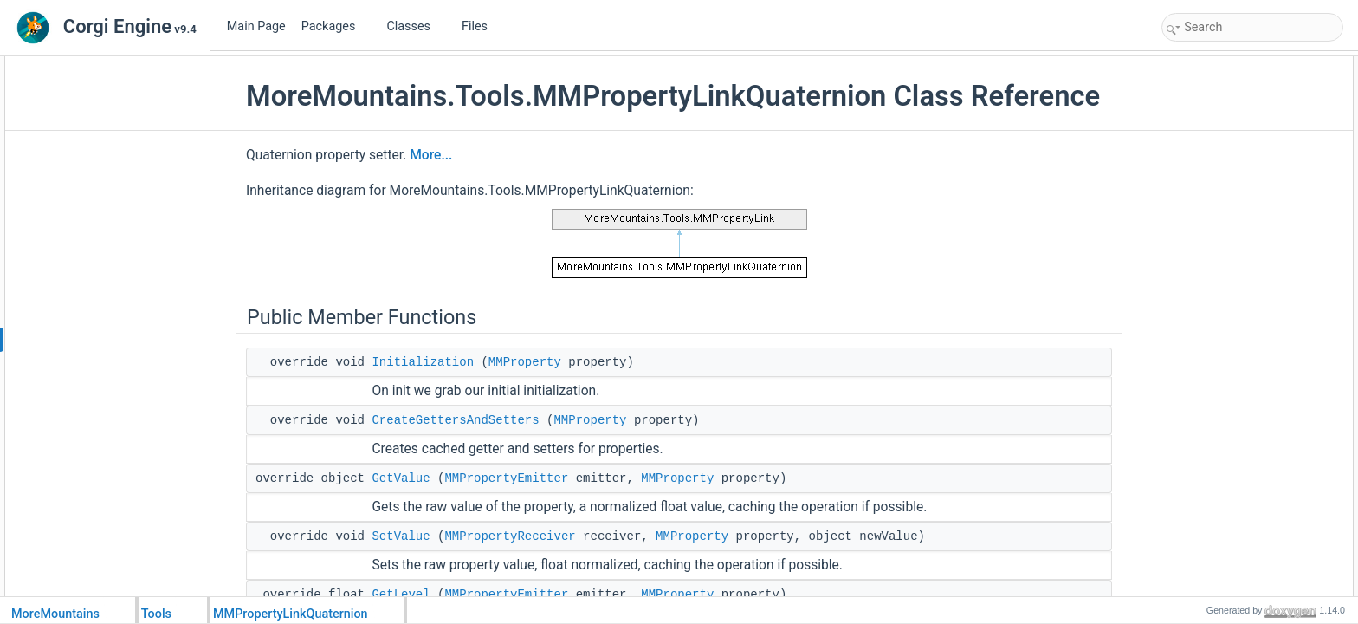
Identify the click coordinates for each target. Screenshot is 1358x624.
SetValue (401, 536)
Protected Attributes (1212, 314)
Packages (335, 26)
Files (481, 26)
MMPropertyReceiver (509, 536)
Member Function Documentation (1243, 390)
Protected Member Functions (1233, 256)
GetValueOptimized (1225, 276)
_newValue (1206, 352)
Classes (414, 26)
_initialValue (1208, 333)
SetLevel (1200, 180)
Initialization (423, 362)
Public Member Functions (1225, 66)
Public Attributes (1204, 199)
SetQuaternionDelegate (1234, 237)
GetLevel (401, 594)
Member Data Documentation (1235, 562)
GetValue (401, 478)
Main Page (256, 26)
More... (431, 155)
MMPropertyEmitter (506, 478)
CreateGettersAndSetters (455, 420)
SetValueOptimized (1224, 295)
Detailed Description (1213, 371)
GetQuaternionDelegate (1235, 218)
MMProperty (524, 362)
